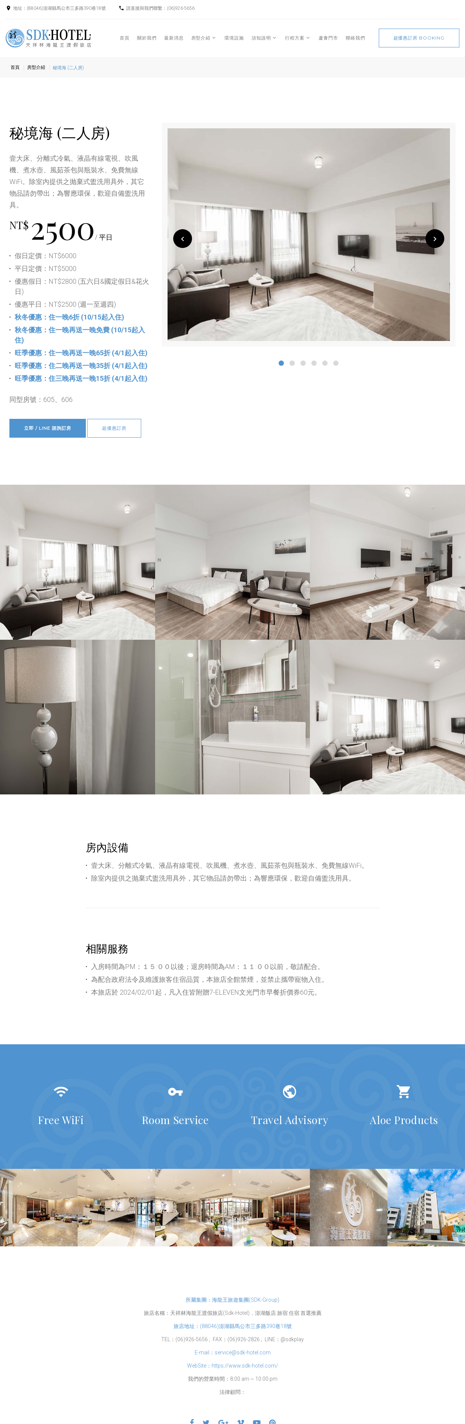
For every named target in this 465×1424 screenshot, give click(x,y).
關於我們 (147, 38)
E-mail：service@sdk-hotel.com (233, 1352)
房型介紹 (201, 38)
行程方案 (295, 38)
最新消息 (174, 38)
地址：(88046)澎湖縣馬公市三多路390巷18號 (59, 8)
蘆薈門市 (328, 38)
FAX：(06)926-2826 (236, 1339)
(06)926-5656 (181, 8)
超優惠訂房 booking (419, 38)
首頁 (125, 38)
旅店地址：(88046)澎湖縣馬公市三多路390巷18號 (233, 1326)
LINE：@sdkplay (284, 1339)
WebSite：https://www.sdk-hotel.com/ (232, 1366)
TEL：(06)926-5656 (184, 1339)
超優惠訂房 (114, 428)
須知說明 (261, 38)
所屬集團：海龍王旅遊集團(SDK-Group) (232, 1300)
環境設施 (234, 38)
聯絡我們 (355, 38)
